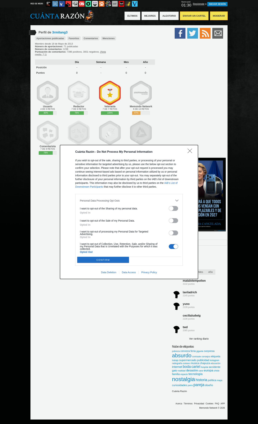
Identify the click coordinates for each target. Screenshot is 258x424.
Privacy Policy (149, 272)
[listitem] (129, 200)
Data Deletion (108, 272)
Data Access (129, 272)
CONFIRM (103, 260)
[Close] (191, 152)
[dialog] (129, 212)
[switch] (173, 208)
